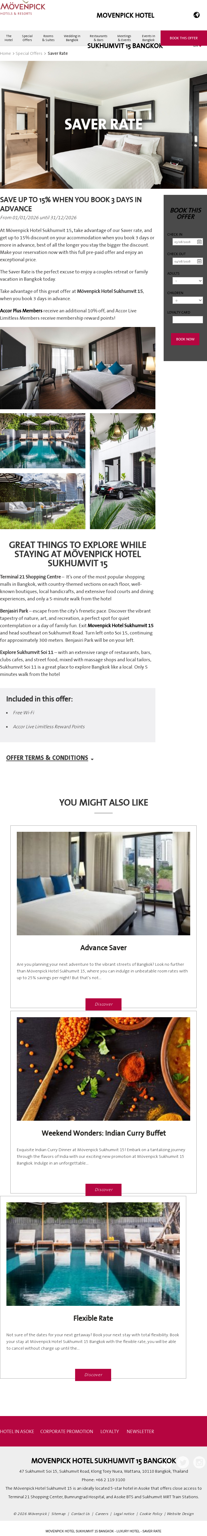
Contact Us (80, 1514)
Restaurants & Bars (98, 38)
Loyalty (109, 1431)
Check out (176, 254)
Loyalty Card (178, 312)
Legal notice (124, 1514)
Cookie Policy (151, 1514)
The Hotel (9, 38)
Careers (101, 1514)
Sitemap (58, 1514)
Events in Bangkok (148, 38)
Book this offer (184, 38)
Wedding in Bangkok (72, 38)
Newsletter (140, 1431)
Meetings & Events (124, 38)
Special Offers (27, 38)
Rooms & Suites (48, 38)
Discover (104, 1004)
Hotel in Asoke (17, 1431)
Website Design (180, 1514)
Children (175, 293)
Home (5, 53)
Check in (174, 234)
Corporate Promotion (66, 1431)
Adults (173, 273)
